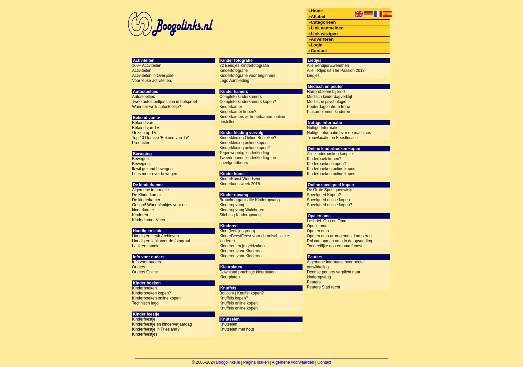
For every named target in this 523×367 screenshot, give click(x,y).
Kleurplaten (229, 277)
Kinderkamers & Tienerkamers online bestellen (252, 119)
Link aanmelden (327, 27)
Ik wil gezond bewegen (152, 168)
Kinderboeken (144, 288)
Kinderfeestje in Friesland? (155, 329)
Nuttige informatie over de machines (339, 132)
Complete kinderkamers (240, 96)
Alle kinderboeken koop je (330, 153)
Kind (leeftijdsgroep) (237, 231)
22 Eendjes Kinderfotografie (244, 65)
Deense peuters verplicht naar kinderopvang (333, 274)
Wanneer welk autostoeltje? (156, 106)
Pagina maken (256, 362)
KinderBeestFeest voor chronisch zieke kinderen (254, 238)
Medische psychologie (326, 101)
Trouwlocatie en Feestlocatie (332, 137)
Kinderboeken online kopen (156, 298)
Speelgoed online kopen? (329, 205)
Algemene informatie (150, 190)
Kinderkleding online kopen (243, 142)
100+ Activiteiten (146, 65)
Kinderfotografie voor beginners (247, 75)
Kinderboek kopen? (324, 158)
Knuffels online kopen (238, 303)
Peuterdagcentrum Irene (328, 106)
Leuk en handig (145, 246)
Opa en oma (318, 231)
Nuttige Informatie (323, 127)
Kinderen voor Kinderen (240, 251)
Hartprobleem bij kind (326, 91)
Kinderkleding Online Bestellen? (247, 137)
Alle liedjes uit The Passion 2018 (336, 70)
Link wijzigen (324, 33)
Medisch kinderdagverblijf (329, 96)
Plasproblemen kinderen (328, 111)
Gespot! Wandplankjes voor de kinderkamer (159, 207)
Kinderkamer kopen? (237, 111)
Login (317, 44)
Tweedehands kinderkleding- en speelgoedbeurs (247, 160)
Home (317, 10)
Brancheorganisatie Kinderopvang (249, 200)
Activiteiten (141, 70)
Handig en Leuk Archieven (155, 236)
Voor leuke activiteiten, (152, 80)
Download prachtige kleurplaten (247, 272)
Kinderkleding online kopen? (244, 147)
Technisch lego (145, 303)
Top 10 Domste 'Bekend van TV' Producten (160, 140)
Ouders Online (145, 272)
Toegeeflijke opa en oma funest (334, 246)
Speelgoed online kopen (328, 200)
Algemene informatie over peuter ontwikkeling (336, 264)
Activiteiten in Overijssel (153, 75)
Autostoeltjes (143, 96)
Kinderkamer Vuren (149, 220)
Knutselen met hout (236, 329)
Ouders (138, 267)
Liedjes (313, 75)
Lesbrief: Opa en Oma (326, 221)
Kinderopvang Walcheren (241, 210)
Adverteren (322, 39)
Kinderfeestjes (144, 334)
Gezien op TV (144, 132)
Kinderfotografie (233, 70)
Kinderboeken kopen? (151, 293)
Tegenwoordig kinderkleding (244, 152)
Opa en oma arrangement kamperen (339, 236)
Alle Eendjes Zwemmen (328, 65)
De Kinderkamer (146, 195)
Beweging (141, 163)
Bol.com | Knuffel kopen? (241, 293)
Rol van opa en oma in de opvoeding (339, 241)
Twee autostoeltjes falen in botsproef (164, 101)
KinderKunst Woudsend (240, 178)
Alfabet (318, 16)
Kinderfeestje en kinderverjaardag (162, 324)
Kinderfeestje (143, 319)
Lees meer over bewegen (154, 173)
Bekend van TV (145, 127)
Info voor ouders (146, 262)
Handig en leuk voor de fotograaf (161, 241)
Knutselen (228, 324)
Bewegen (140, 158)
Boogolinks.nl (228, 362)
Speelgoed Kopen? (324, 195)
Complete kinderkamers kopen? (247, 101)
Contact (319, 50)
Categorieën (323, 22)
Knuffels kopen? (233, 298)
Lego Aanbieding (234, 80)
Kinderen (140, 215)
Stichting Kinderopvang (239, 215)
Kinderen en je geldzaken (242, 246)
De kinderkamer (146, 200)
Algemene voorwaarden (293, 362)
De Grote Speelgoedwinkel (331, 190)
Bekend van (142, 122)
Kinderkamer (230, 106)
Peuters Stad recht (323, 287)
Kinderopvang (231, 205)
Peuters (314, 282)
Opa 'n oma (317, 226)
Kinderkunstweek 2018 (239, 183)
